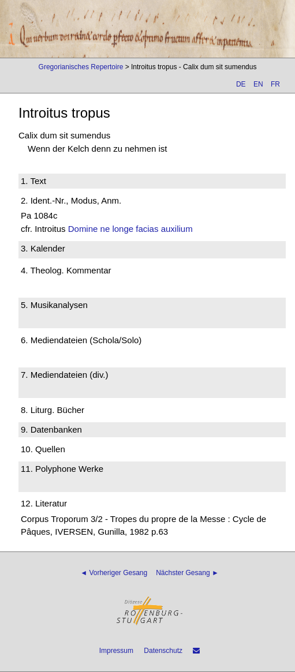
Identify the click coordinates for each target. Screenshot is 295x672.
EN (258, 84)
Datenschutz (163, 651)
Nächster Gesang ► (187, 573)
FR (275, 84)
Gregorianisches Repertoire (81, 67)
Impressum (116, 651)
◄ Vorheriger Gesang (113, 573)
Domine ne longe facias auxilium (130, 229)
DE (241, 84)
